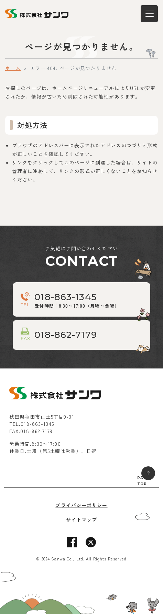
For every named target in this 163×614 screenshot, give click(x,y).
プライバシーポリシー (81, 505)
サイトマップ (81, 519)
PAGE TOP (143, 481)
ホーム (13, 68)
